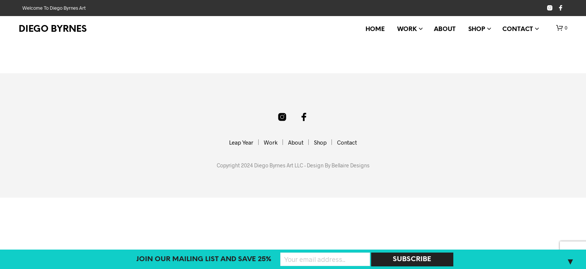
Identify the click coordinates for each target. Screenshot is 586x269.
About (445, 29)
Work (407, 29)
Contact (517, 29)
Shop (476, 29)
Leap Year (241, 142)
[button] (561, 28)
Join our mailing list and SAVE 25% (203, 259)
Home (375, 29)
